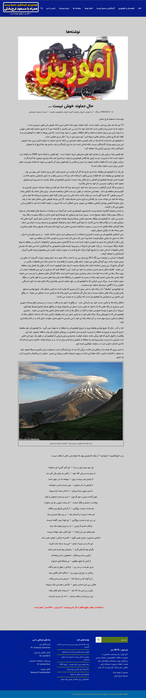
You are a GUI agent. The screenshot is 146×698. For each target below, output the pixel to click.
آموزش (87, 112)
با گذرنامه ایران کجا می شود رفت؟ (78, 669)
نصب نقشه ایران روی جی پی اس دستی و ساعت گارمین (73, 645)
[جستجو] (41, 8)
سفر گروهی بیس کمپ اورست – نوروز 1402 (74, 664)
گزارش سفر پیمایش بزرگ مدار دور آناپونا (75, 652)
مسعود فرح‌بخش (35, 112)
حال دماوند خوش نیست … (71, 106)
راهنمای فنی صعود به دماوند (79, 674)
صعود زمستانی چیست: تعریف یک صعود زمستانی (75, 658)
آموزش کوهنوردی (61, 112)
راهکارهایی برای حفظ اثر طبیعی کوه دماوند (75, 679)
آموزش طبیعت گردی (76, 112)
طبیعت (51, 112)
